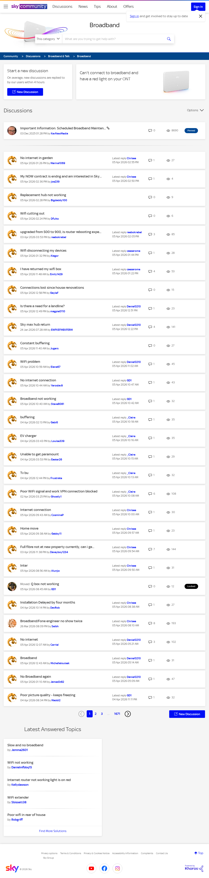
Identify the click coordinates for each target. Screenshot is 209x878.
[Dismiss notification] (201, 16)
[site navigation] (6, 6)
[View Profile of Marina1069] (57, 163)
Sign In (198, 7)
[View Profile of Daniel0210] (134, 306)
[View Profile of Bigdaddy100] (59, 200)
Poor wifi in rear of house (26, 815)
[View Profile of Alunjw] (55, 570)
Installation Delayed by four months (47, 602)
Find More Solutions (52, 831)
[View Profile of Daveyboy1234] (59, 552)
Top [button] (200, 853)
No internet (29, 639)
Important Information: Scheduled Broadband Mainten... (63, 128)
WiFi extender (18, 797)
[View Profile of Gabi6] (54, 422)
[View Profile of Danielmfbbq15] (21, 767)
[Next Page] (127, 714)
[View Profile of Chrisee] (131, 158)
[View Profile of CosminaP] (57, 515)
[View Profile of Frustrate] (56, 478)
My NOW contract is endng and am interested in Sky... (61, 176)
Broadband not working (38, 399)
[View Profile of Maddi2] (55, 700)
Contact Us (162, 853)
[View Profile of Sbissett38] (18, 802)
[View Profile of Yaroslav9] (57, 385)
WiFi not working (20, 762)
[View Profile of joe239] (55, 181)
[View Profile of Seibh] (55, 626)
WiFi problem (30, 361)
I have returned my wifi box (40, 269)
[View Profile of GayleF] (54, 293)
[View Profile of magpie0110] (57, 311)
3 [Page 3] (102, 714)
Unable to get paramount (39, 454)
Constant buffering (35, 343)
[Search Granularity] (48, 38)
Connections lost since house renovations (52, 287)
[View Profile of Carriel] (54, 644)
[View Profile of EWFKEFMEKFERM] (62, 329)
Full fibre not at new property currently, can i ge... (57, 547)
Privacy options (49, 853)
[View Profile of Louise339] (57, 441)
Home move (29, 528)
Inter (24, 565)
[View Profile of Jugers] (54, 348)
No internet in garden (36, 158)
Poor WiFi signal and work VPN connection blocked (58, 491)
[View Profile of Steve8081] (57, 404)
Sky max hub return (35, 324)
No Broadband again (35, 676)
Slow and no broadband (25, 745)
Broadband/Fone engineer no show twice (51, 621)
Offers (128, 6)
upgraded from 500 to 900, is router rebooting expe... (60, 232)
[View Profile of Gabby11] (56, 533)
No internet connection (38, 380)
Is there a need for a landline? (42, 306)
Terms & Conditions (70, 853)
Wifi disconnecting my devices (43, 250)
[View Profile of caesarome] (133, 251)
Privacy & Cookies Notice (96, 853)
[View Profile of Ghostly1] (56, 496)
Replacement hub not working (43, 195)
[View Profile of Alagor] (54, 255)
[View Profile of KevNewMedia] (59, 133)
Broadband (105, 25)
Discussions (62, 6)
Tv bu (24, 473)
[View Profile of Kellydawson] (20, 784)
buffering (27, 417)
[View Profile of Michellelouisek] (59, 663)
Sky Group (48, 857)
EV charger (28, 436)
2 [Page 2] (95, 714)
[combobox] (112, 38)
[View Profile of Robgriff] (17, 819)
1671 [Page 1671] (117, 714)
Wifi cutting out (32, 213)
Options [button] (192, 110)
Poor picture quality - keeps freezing (47, 695)
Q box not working (45, 584)
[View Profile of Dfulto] (55, 218)
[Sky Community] (29, 6)
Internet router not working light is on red (39, 780)
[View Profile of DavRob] (55, 607)
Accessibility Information (125, 853)
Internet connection (35, 510)
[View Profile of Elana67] (55, 367)
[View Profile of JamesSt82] (57, 682)
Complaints (147, 853)
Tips (97, 6)
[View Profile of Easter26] (56, 459)
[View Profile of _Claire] (131, 417)
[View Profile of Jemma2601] (19, 750)
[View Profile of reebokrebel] (58, 237)
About (112, 6)
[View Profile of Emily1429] (56, 274)
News (83, 6)
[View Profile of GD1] (129, 380)
